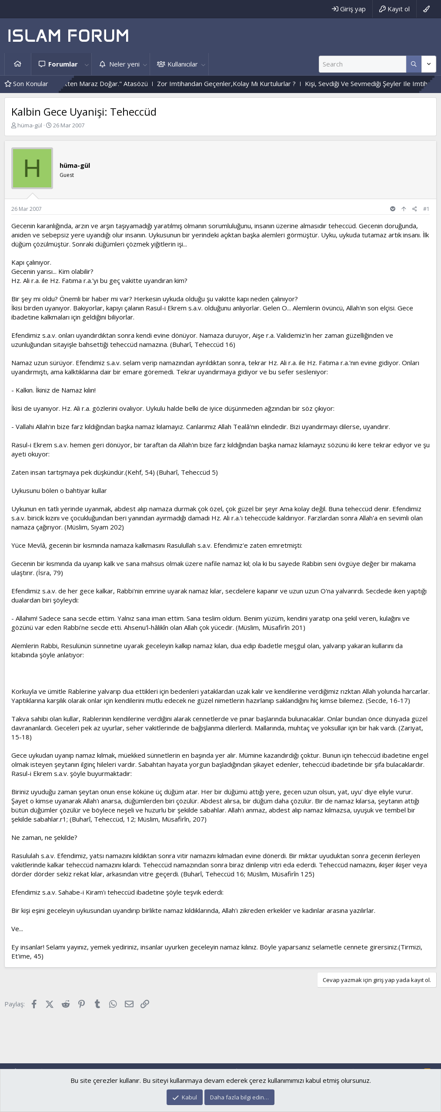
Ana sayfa (18, 64)
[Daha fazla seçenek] (413, 64)
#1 (426, 209)
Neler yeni (124, 64)
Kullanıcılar (182, 64)
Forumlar (63, 64)
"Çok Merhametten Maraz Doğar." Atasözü (96, 83)
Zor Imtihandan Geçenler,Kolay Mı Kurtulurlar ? (239, 83)
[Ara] (362, 64)
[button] (86, 64)
